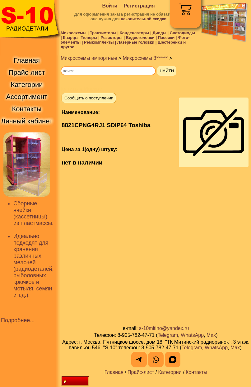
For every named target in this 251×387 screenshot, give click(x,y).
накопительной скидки (143, 19)
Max (211, 335)
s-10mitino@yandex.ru (164, 328)
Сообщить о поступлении (88, 98)
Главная (114, 372)
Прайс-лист (141, 372)
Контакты (196, 372)
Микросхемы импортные (89, 58)
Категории (170, 372)
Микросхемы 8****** (145, 58)
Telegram (168, 335)
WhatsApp (192, 335)
